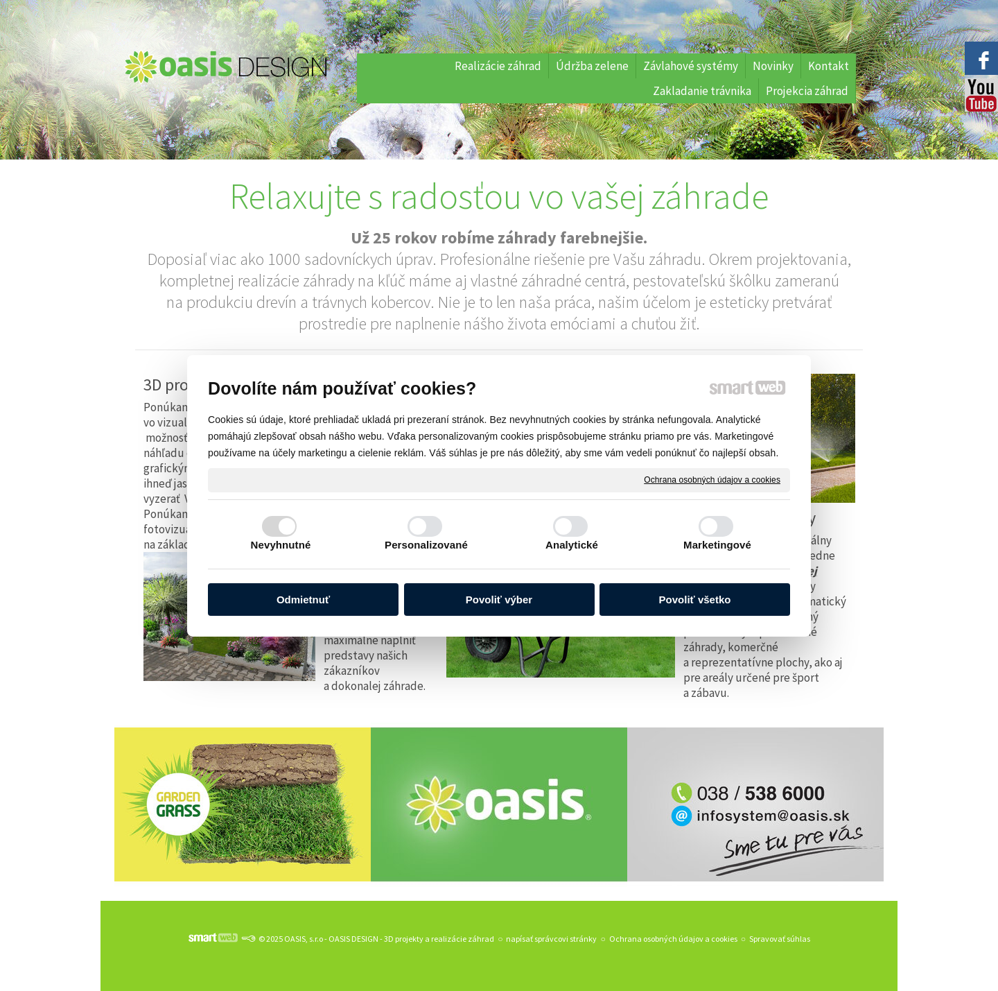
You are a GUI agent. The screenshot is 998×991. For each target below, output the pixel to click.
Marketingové (717, 545)
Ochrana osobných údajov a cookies (712, 479)
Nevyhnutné (281, 545)
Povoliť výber (499, 599)
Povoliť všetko (695, 599)
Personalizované (426, 545)
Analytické (571, 545)
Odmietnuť (303, 599)
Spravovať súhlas (779, 938)
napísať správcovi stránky (551, 938)
